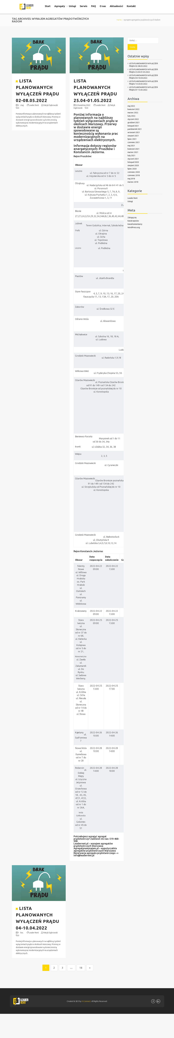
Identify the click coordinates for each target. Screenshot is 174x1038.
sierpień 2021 (133, 136)
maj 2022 (131, 106)
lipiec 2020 (132, 169)
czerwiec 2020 (134, 172)
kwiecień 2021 (133, 149)
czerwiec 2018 (134, 175)
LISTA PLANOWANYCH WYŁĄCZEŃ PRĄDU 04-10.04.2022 (143, 76)
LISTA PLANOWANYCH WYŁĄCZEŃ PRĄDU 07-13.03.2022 (143, 88)
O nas (103, 6)
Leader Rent (34, 107)
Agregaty (59, 6)
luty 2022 (131, 116)
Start (48, 6)
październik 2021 (135, 129)
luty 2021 (131, 155)
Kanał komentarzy (135, 224)
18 (80, 970)
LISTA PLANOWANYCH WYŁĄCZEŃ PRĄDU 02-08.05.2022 (143, 64)
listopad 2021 (133, 126)
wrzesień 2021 (134, 132)
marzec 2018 (133, 182)
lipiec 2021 (132, 139)
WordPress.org (134, 227)
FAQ (93, 6)
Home (119, 20)
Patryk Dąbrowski (50, 107)
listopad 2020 (133, 162)
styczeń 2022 (133, 119)
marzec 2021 (133, 152)
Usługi (72, 6)
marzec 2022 (133, 113)
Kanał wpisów (133, 221)
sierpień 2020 (133, 165)
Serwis (83, 6)
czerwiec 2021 (134, 142)
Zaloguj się (132, 217)
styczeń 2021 (133, 159)
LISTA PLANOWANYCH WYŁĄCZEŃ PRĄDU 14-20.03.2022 (143, 82)
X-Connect (86, 1004)
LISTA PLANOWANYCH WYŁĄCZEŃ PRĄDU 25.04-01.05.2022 (143, 70)
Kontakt (131, 6)
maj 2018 (131, 179)
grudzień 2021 (134, 122)
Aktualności (116, 6)
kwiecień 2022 (133, 109)
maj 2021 (131, 146)
